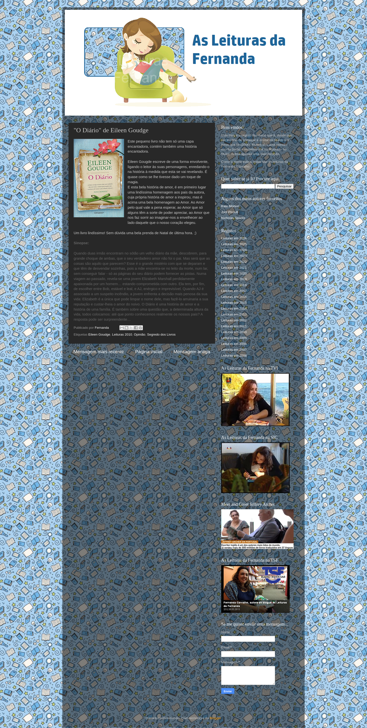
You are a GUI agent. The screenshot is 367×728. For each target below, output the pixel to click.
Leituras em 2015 (234, 302)
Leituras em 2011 (234, 326)
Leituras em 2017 (234, 291)
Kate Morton (230, 206)
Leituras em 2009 (234, 338)
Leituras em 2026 (234, 238)
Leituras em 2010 (234, 332)
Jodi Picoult (229, 212)
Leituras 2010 (122, 334)
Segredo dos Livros (161, 334)
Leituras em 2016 (234, 297)
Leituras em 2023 (234, 256)
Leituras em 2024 (234, 250)
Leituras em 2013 (234, 314)
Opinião (139, 334)
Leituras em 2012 (234, 320)
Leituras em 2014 (234, 308)
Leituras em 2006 (234, 355)
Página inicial (148, 351)
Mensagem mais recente (98, 351)
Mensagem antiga (191, 351)
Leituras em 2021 (234, 267)
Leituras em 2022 (234, 262)
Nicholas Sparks (233, 218)
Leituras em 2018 (234, 285)
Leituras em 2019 (234, 279)
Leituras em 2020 (234, 273)
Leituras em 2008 (234, 344)
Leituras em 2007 (234, 350)
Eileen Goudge (99, 334)
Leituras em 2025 (234, 244)
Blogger (215, 718)
